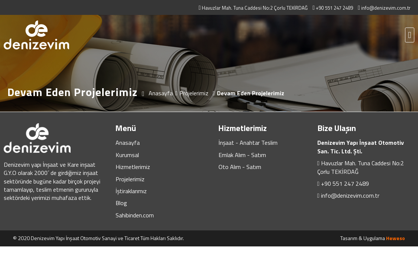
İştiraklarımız (131, 190)
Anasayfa (128, 142)
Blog (121, 202)
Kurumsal (127, 154)
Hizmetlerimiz (133, 166)
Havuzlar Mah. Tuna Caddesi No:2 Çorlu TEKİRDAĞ (360, 167)
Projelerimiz (130, 179)
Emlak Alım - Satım (242, 154)
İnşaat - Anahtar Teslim (248, 142)
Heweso (395, 238)
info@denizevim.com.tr (350, 195)
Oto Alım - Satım (239, 166)
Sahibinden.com (135, 215)
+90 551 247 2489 (345, 183)
